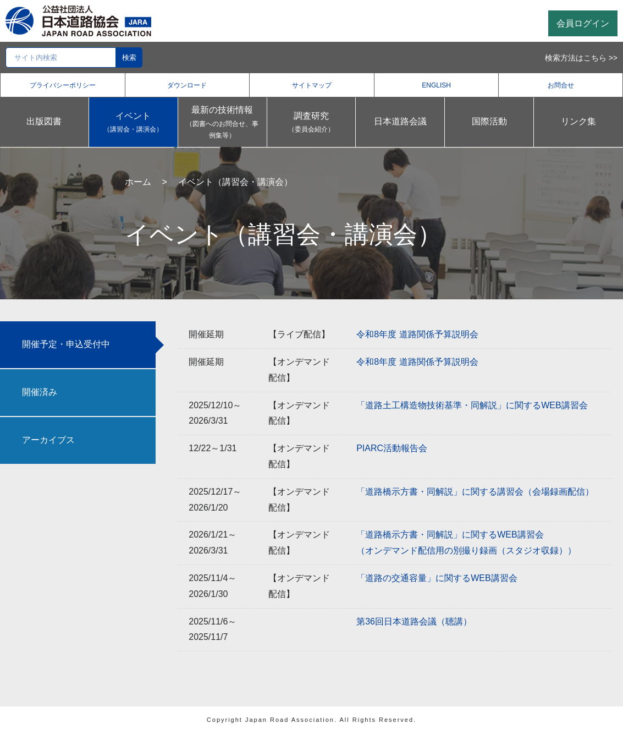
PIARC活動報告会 (391, 448)
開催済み (39, 392)
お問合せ (561, 85)
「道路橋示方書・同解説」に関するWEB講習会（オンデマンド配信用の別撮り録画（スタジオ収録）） (466, 542)
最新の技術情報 (222, 123)
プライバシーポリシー (63, 85)
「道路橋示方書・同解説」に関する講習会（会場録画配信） (475, 491)
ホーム (138, 182)
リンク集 (578, 121)
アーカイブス (48, 440)
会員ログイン (582, 23)
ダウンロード (187, 85)
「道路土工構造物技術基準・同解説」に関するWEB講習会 (471, 405)
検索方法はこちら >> (581, 57)
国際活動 (489, 121)
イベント (133, 123)
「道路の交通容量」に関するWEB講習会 (436, 578)
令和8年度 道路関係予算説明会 (417, 334)
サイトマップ (312, 85)
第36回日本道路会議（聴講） (414, 621)
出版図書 (44, 121)
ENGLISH (436, 85)
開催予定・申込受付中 (66, 344)
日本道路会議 (400, 121)
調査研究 (311, 123)
